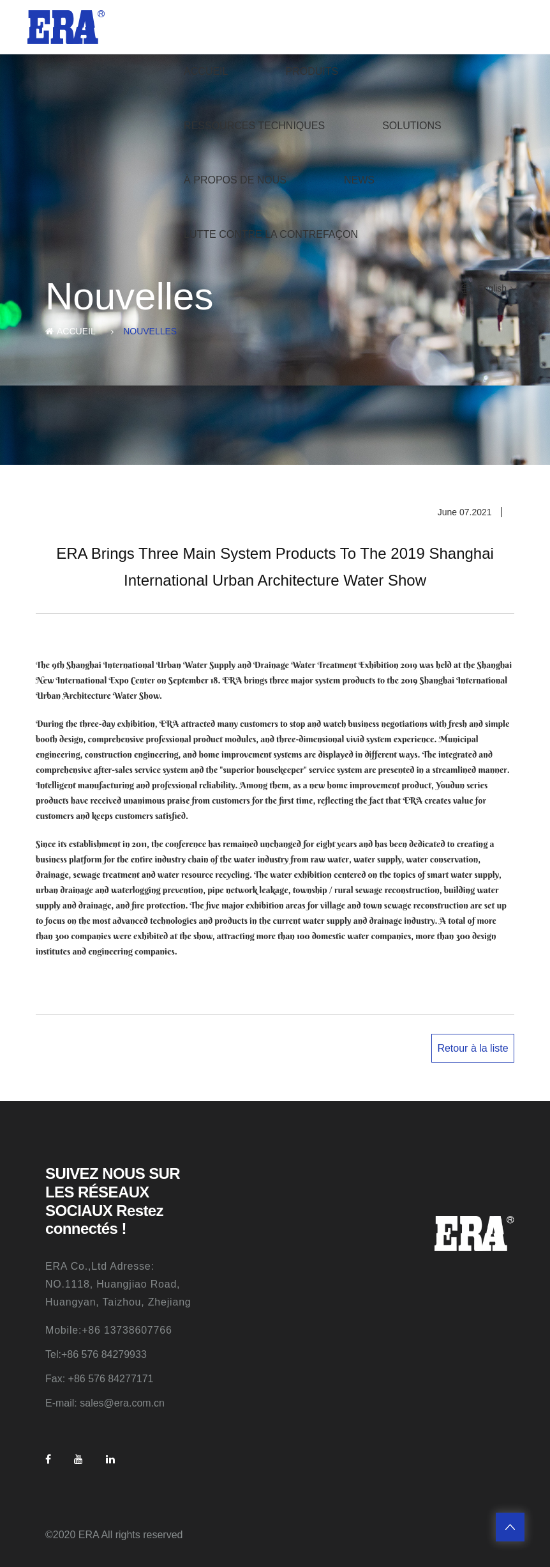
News (359, 180)
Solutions (411, 125)
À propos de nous (235, 180)
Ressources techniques (254, 125)
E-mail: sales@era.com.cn (105, 1403)
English (492, 288)
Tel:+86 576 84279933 (96, 1354)
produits (311, 71)
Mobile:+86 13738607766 (108, 1330)
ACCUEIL (206, 71)
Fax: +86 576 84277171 (99, 1378)
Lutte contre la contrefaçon (271, 234)
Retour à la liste (472, 1048)
